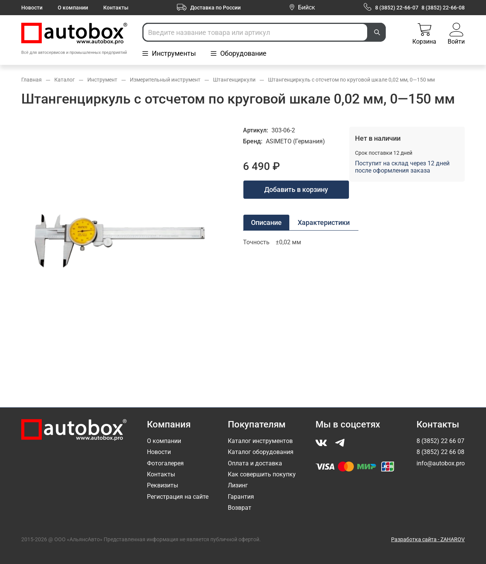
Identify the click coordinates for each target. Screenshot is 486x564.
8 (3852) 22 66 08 (440, 452)
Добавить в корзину (296, 189)
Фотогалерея (165, 463)
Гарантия (241, 496)
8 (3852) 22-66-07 (396, 8)
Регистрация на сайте (177, 496)
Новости (32, 8)
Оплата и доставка (255, 463)
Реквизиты (162, 485)
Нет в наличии (378, 138)
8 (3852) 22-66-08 (443, 8)
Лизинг (238, 485)
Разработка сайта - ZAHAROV (428, 539)
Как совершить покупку (262, 474)
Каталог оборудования (260, 452)
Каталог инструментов (260, 441)
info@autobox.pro (441, 463)
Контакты (115, 8)
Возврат (239, 507)
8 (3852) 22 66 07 (440, 441)
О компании (73, 8)
